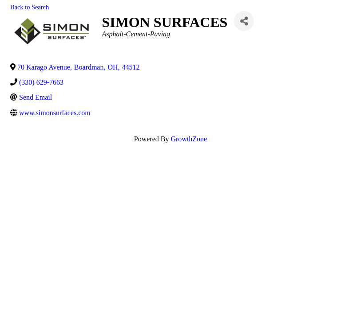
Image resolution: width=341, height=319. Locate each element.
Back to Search (29, 7)
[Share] (244, 21)
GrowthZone (188, 139)
